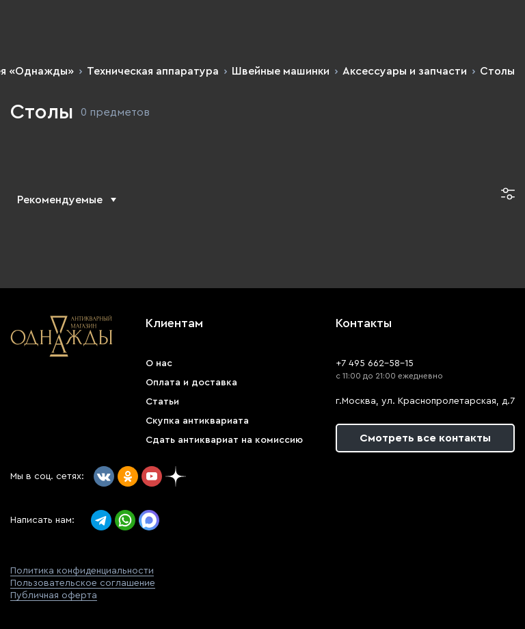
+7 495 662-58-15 (375, 363)
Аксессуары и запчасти (404, 71)
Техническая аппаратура (153, 71)
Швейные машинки (280, 71)
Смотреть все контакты (425, 438)
